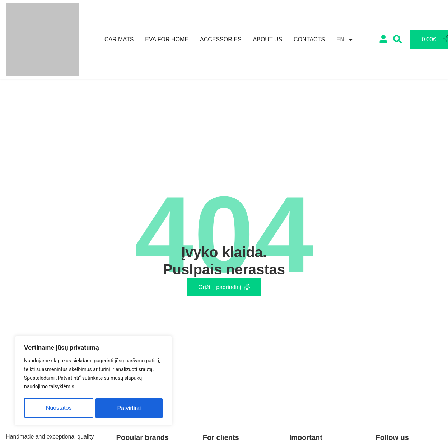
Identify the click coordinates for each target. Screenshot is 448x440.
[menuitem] (345, 39)
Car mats (119, 39)
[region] (93, 382)
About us (268, 39)
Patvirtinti (129, 408)
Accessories (221, 39)
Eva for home (166, 39)
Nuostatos (58, 408)
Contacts (309, 39)
